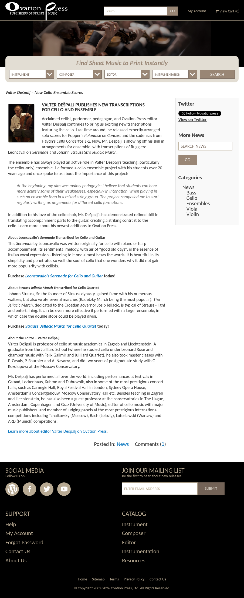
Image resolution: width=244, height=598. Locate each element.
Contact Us (17, 551)
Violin (193, 214)
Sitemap (98, 579)
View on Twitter (192, 119)
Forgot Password (24, 542)
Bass (191, 192)
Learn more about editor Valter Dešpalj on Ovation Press (57, 431)
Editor (129, 542)
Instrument (135, 524)
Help (10, 524)
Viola (192, 209)
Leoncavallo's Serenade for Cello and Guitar (64, 275)
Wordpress (12, 489)
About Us (16, 560)
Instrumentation (140, 551)
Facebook (29, 489)
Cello (192, 198)
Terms (114, 579)
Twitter (46, 489)
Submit (211, 488)
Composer (133, 533)
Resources (133, 560)
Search (217, 74)
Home (82, 579)
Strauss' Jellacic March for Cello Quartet (60, 326)
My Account (197, 11)
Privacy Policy (134, 579)
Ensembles (198, 203)
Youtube (64, 489)
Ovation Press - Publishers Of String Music (36, 13)
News (123, 444)
